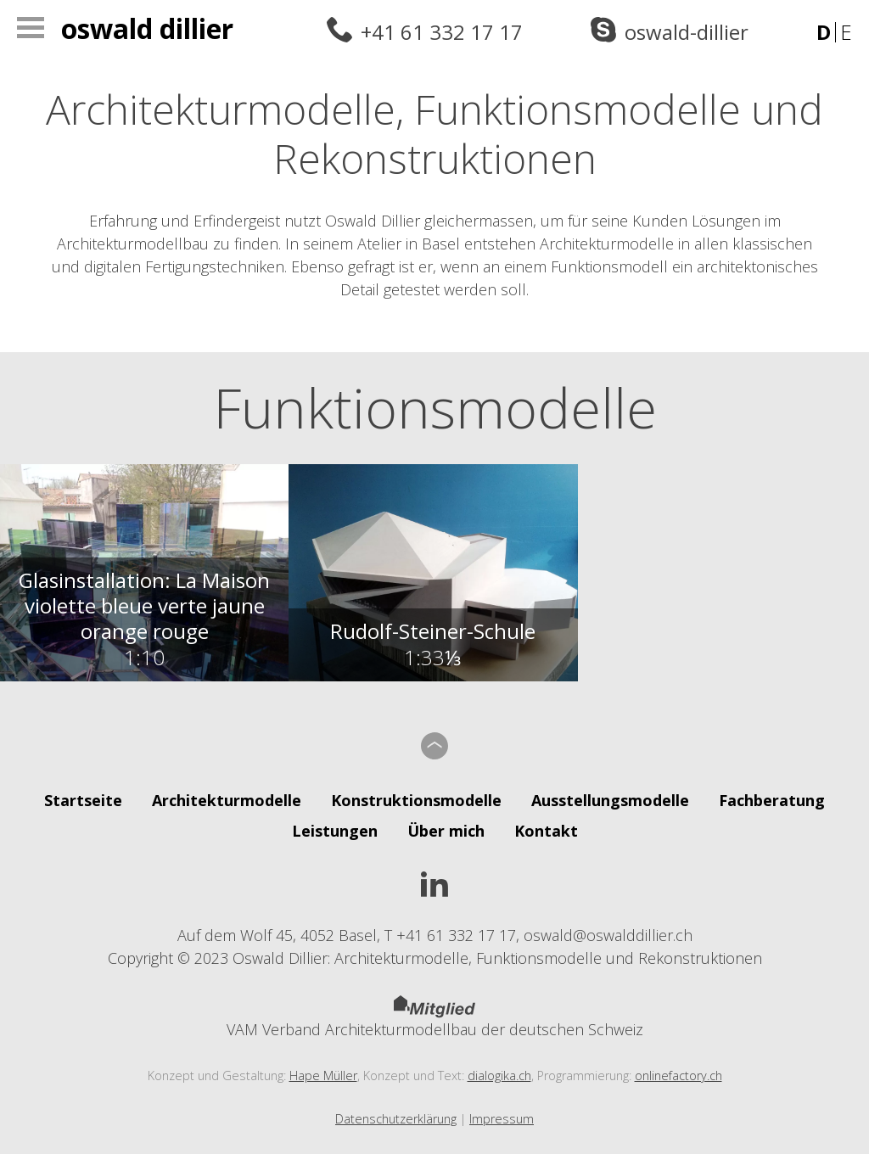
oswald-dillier (686, 32)
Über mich (446, 831)
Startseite (83, 800)
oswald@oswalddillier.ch (608, 935)
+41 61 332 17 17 (442, 32)
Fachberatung (772, 800)
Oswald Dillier (147, 28)
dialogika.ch (499, 1075)
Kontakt (546, 831)
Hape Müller (323, 1075)
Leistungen (335, 831)
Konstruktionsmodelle (416, 800)
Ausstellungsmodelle (610, 800)
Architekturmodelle (226, 800)
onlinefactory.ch (678, 1075)
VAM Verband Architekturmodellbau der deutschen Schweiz (435, 1017)
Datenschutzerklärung (396, 1119)
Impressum (501, 1119)
